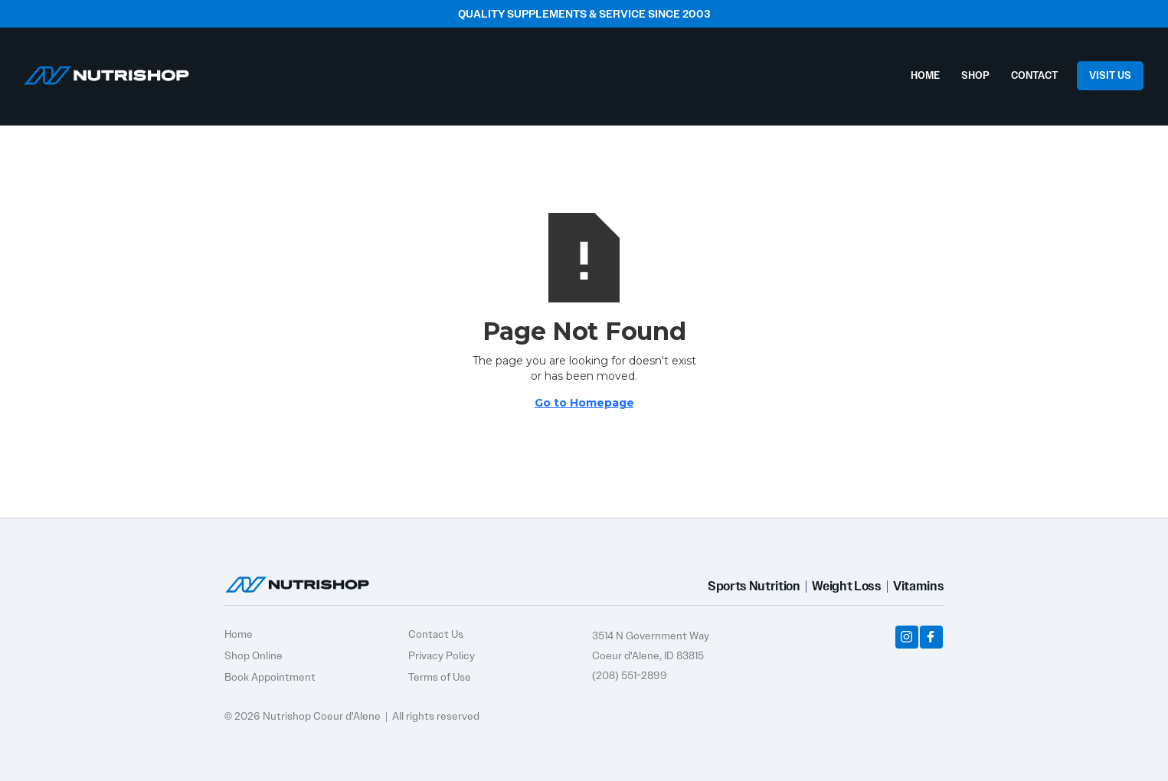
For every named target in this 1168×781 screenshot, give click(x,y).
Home (238, 634)
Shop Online (253, 655)
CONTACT (1034, 75)
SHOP (975, 75)
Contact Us (435, 634)
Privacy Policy (441, 655)
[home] (106, 71)
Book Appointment (270, 677)
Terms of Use (439, 677)
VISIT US (1110, 75)
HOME (925, 75)
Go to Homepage (584, 403)
